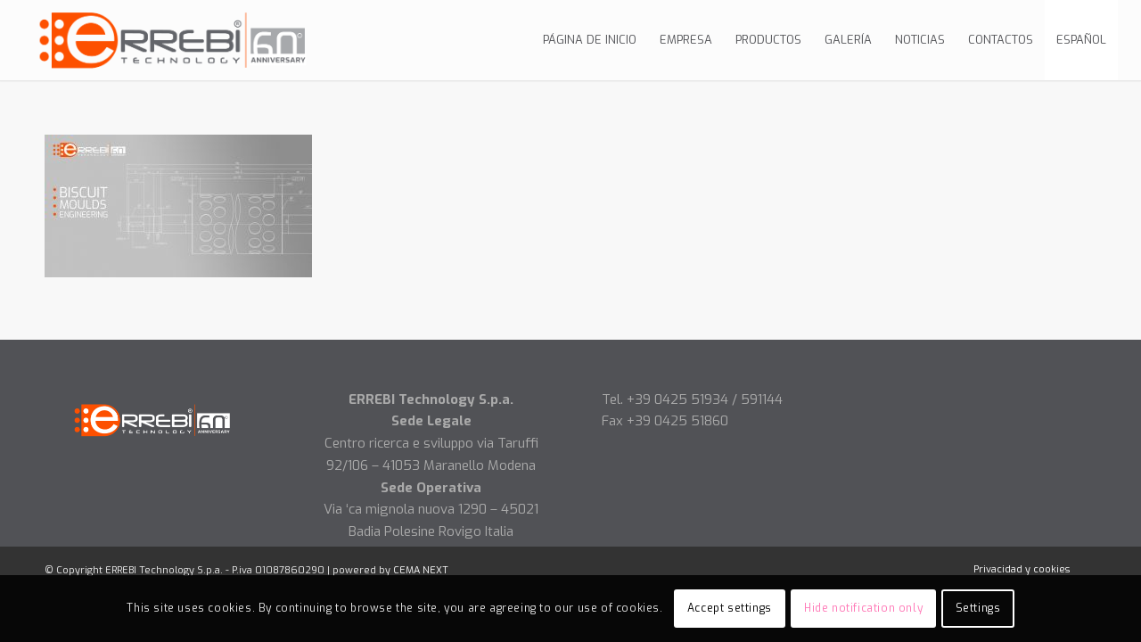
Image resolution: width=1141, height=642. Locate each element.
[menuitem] (589, 40)
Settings (978, 608)
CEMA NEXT (420, 570)
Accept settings (729, 608)
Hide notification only (863, 608)
